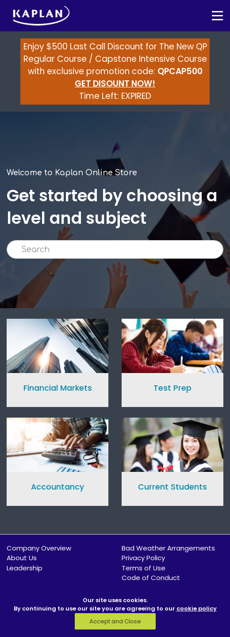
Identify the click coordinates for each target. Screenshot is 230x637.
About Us (22, 557)
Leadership (24, 568)
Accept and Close (115, 621)
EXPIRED (136, 96)
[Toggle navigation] (211, 15)
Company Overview (39, 548)
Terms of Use (143, 568)
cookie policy (196, 608)
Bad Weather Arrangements (168, 548)
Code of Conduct (151, 577)
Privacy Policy (143, 557)
